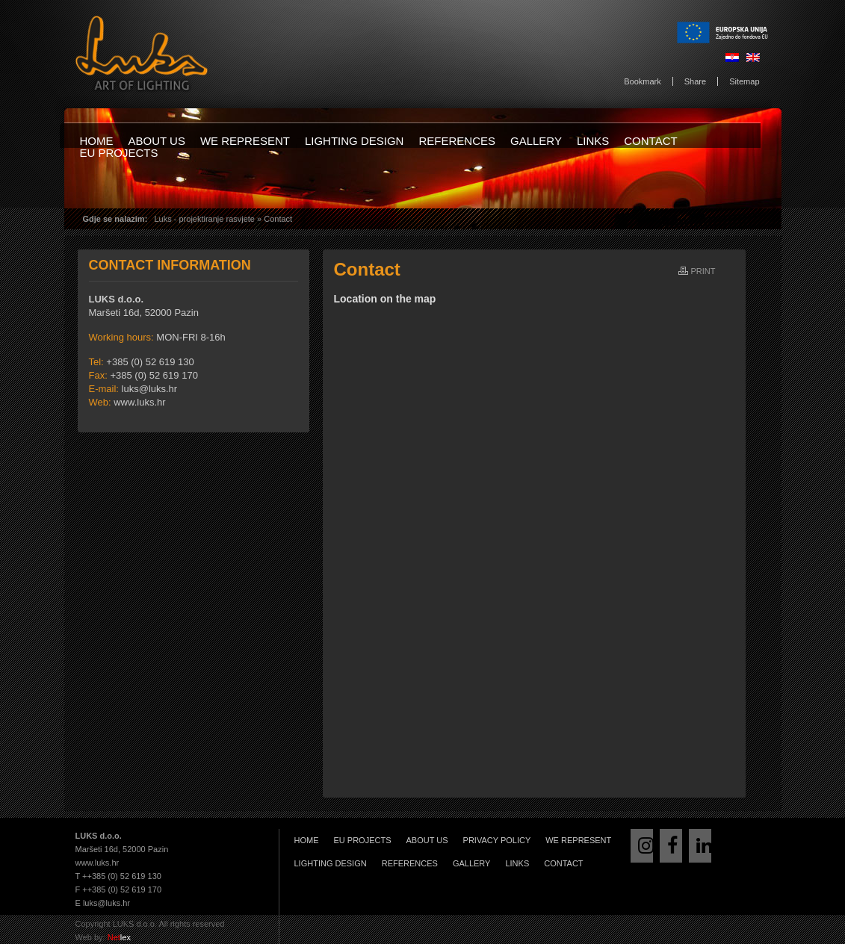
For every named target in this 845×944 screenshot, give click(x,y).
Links (593, 140)
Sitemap (744, 81)
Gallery (536, 140)
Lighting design (354, 140)
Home (97, 140)
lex (119, 937)
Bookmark (642, 81)
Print (703, 271)
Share (695, 81)
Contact (650, 140)
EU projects (119, 152)
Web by (89, 937)
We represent (245, 140)
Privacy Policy (497, 840)
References (456, 140)
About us (157, 140)
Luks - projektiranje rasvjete (204, 218)
